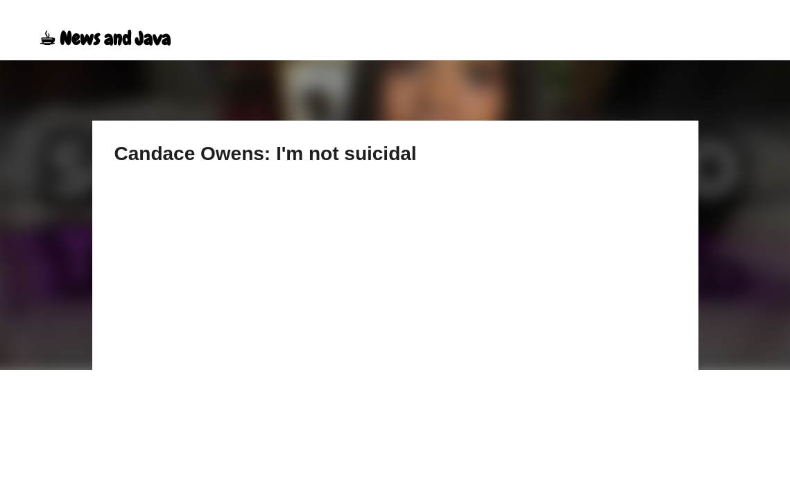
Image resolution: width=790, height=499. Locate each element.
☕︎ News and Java (105, 39)
